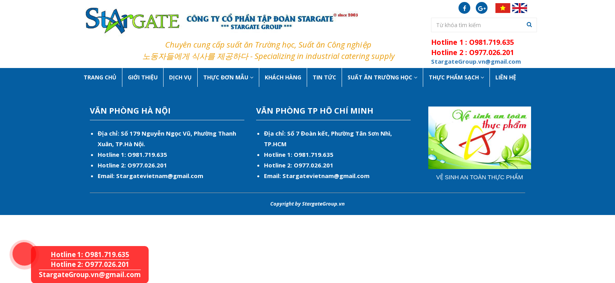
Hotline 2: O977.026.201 (90, 264)
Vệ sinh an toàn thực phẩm (479, 177)
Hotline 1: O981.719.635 (17, 239)
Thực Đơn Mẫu (228, 77)
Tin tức (324, 77)
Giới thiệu (143, 77)
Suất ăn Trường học (382, 77)
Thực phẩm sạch (456, 77)
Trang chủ (100, 77)
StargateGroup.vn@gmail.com (90, 274)
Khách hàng (283, 77)
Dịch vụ (180, 77)
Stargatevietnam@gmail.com (159, 176)
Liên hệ (505, 77)
